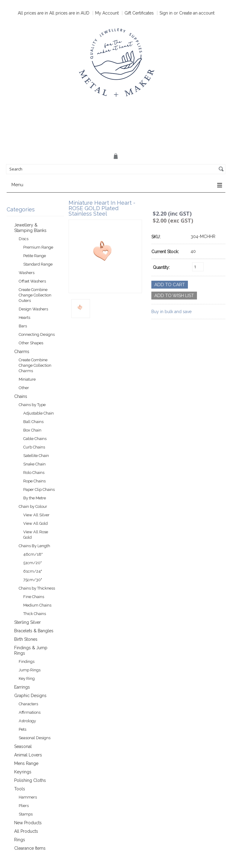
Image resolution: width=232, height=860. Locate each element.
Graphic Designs (30, 695)
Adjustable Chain (38, 413)
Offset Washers (32, 281)
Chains (20, 396)
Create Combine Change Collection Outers (35, 295)
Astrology (27, 721)
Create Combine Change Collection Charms (35, 365)
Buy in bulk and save (171, 311)
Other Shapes (31, 343)
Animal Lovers (28, 754)
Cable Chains (35, 438)
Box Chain (32, 430)
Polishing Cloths (30, 780)
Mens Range (26, 763)
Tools (19, 788)
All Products (26, 831)
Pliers (24, 805)
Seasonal (23, 746)
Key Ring (27, 678)
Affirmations (29, 712)
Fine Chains (33, 596)
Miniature (27, 379)
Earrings (22, 687)
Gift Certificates (139, 13)
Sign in (166, 13)
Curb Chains (34, 447)
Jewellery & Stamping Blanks (30, 228)
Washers (26, 272)
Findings (26, 661)
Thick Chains (34, 613)
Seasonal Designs (34, 738)
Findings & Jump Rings (30, 650)
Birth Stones (25, 639)
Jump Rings (29, 670)
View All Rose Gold (35, 535)
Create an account (196, 13)
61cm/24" (32, 571)
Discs (23, 238)
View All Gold (35, 523)
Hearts (24, 317)
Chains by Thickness (37, 588)
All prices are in (69, 13)
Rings (19, 839)
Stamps (26, 814)
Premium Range (38, 247)
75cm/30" (32, 579)
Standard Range (38, 264)
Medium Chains (37, 605)
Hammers (28, 797)
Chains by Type (32, 404)
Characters (28, 704)
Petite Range (34, 255)
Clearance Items (30, 848)
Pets (22, 729)
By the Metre (34, 498)
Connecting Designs (37, 334)
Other (24, 387)
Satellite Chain (36, 455)
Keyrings (22, 771)
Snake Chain (34, 464)
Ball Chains (33, 421)
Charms (21, 351)
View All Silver (36, 515)
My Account (107, 13)
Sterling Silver (27, 622)
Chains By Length (34, 546)
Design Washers (33, 309)
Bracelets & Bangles (33, 630)
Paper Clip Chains (39, 489)
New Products (28, 822)
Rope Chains (34, 481)
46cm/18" (33, 554)
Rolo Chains (33, 472)
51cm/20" (32, 563)
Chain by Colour (33, 506)
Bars (23, 326)
